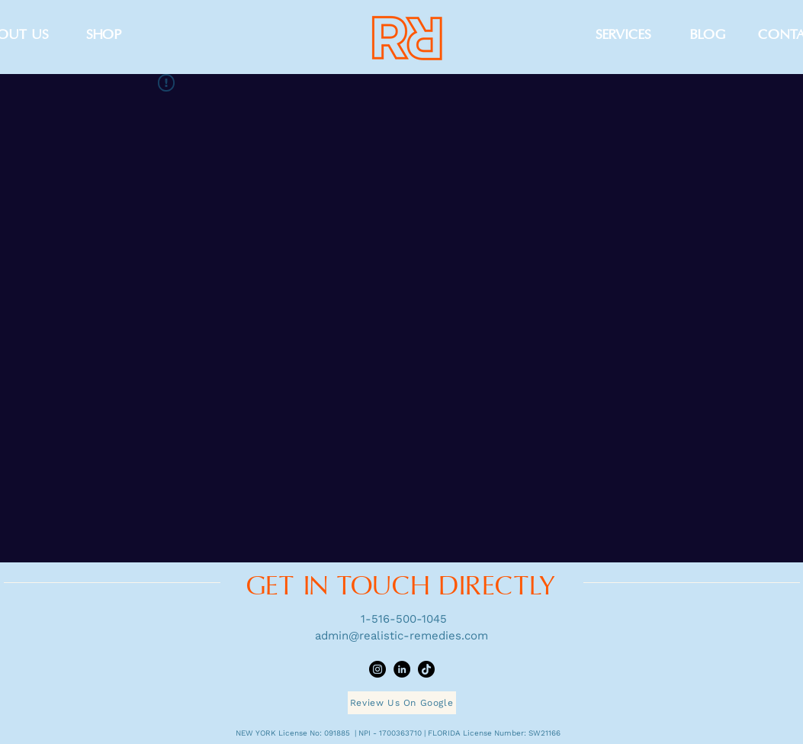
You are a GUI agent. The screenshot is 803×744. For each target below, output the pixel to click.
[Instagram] (377, 669)
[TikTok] (426, 669)
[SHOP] (104, 35)
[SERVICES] (623, 35)
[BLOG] (708, 35)
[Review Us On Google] (402, 702)
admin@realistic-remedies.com (401, 636)
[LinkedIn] (401, 669)
